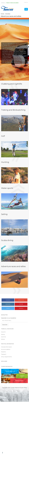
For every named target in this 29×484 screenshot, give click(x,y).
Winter (3, 339)
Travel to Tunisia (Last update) (12, 2)
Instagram (8, 304)
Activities (7, 14)
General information (6, 347)
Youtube (21, 304)
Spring (3, 334)
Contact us (3, 2)
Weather (3, 352)
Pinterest (21, 308)
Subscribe (4, 324)
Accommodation (5, 349)
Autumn (3, 332)
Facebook (8, 300)
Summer (3, 337)
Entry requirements (6, 356)
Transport (3, 354)
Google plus (21, 300)
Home (2, 14)
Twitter (8, 308)
